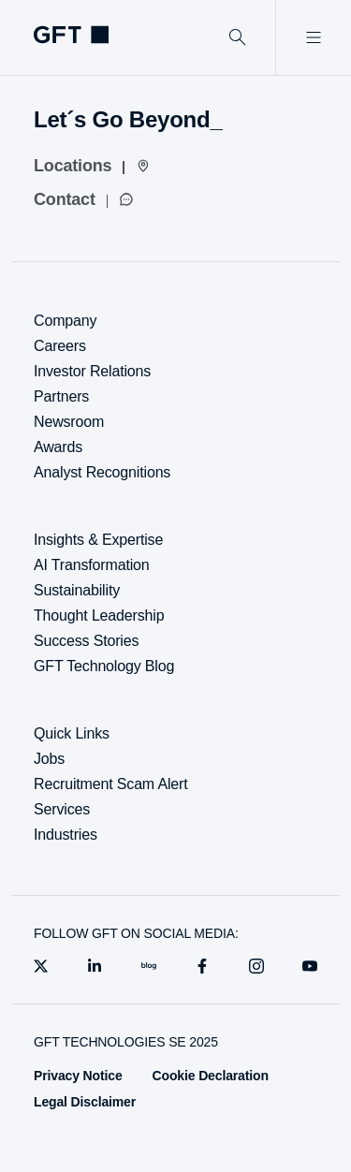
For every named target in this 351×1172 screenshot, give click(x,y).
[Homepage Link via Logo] (71, 34)
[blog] (148, 966)
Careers (60, 346)
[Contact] (84, 199)
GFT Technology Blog (104, 666)
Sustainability (77, 590)
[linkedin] (94, 966)
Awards (58, 447)
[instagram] (256, 966)
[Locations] (92, 166)
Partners (61, 396)
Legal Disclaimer (85, 1101)
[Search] (237, 37)
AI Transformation (92, 565)
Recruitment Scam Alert (111, 784)
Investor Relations (92, 371)
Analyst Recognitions (102, 472)
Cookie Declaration (211, 1075)
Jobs (49, 759)
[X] (41, 966)
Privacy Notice (78, 1075)
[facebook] (202, 966)
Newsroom (69, 422)
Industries (65, 834)
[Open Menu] (313, 37)
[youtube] (309, 966)
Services (62, 809)
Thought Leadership (99, 615)
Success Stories (86, 641)
